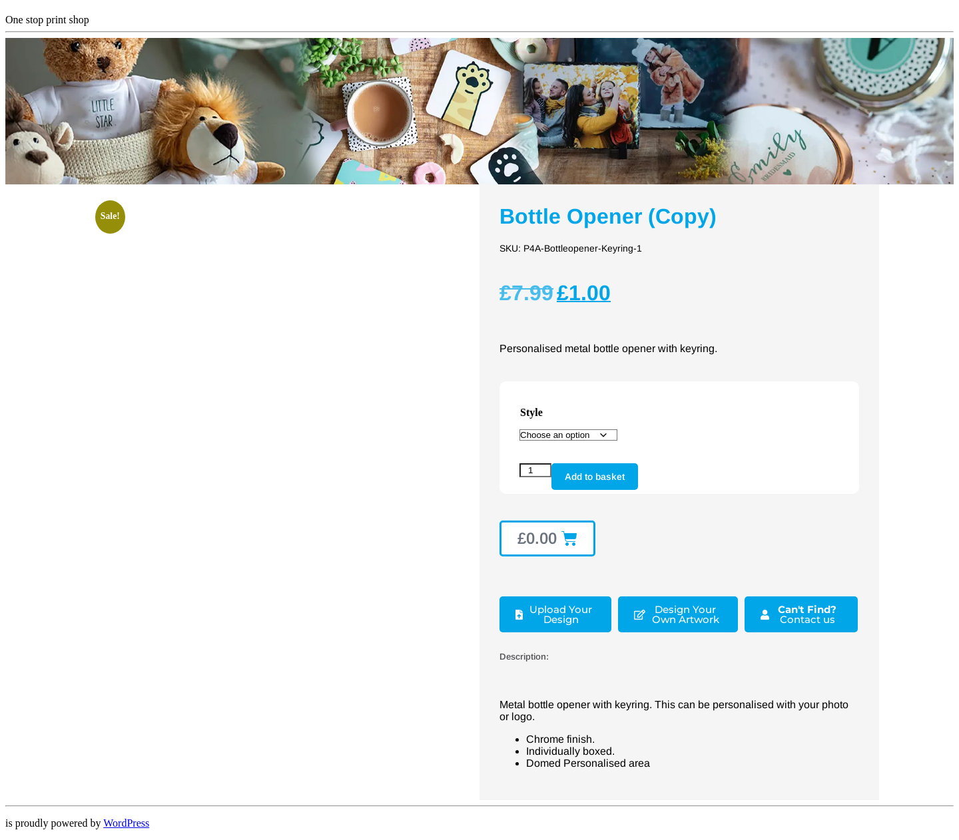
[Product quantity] (535, 470)
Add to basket (595, 476)
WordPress (126, 823)
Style (531, 412)
